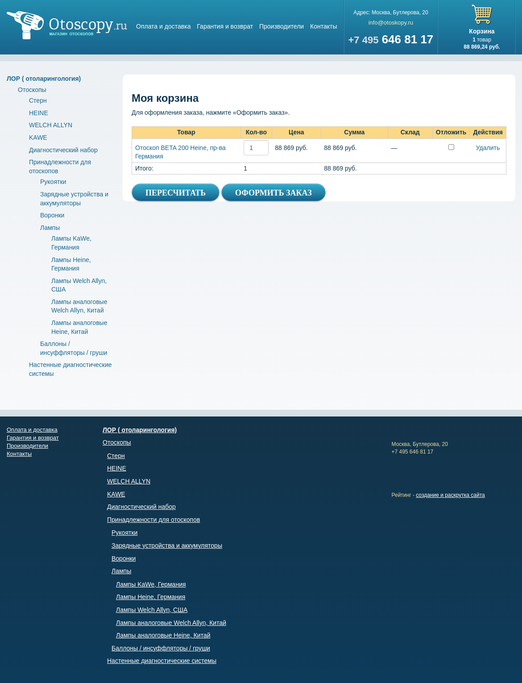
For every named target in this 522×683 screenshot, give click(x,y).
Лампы (50, 227)
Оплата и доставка (163, 26)
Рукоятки (53, 181)
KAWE (38, 137)
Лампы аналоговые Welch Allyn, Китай (171, 622)
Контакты (323, 26)
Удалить (488, 147)
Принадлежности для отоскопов (153, 519)
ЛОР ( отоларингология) (44, 78)
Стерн (38, 100)
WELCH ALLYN (50, 125)
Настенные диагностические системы (161, 660)
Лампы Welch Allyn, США (151, 609)
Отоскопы (32, 89)
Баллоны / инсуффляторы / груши (161, 648)
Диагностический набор (63, 150)
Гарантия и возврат (225, 26)
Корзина (481, 31)
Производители (281, 26)
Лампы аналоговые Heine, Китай (163, 635)
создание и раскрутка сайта (450, 495)
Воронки (52, 215)
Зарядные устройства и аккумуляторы (167, 545)
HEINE (38, 113)
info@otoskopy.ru (391, 22)
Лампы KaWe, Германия (151, 584)
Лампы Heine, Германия (150, 596)
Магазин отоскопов (67, 25)
